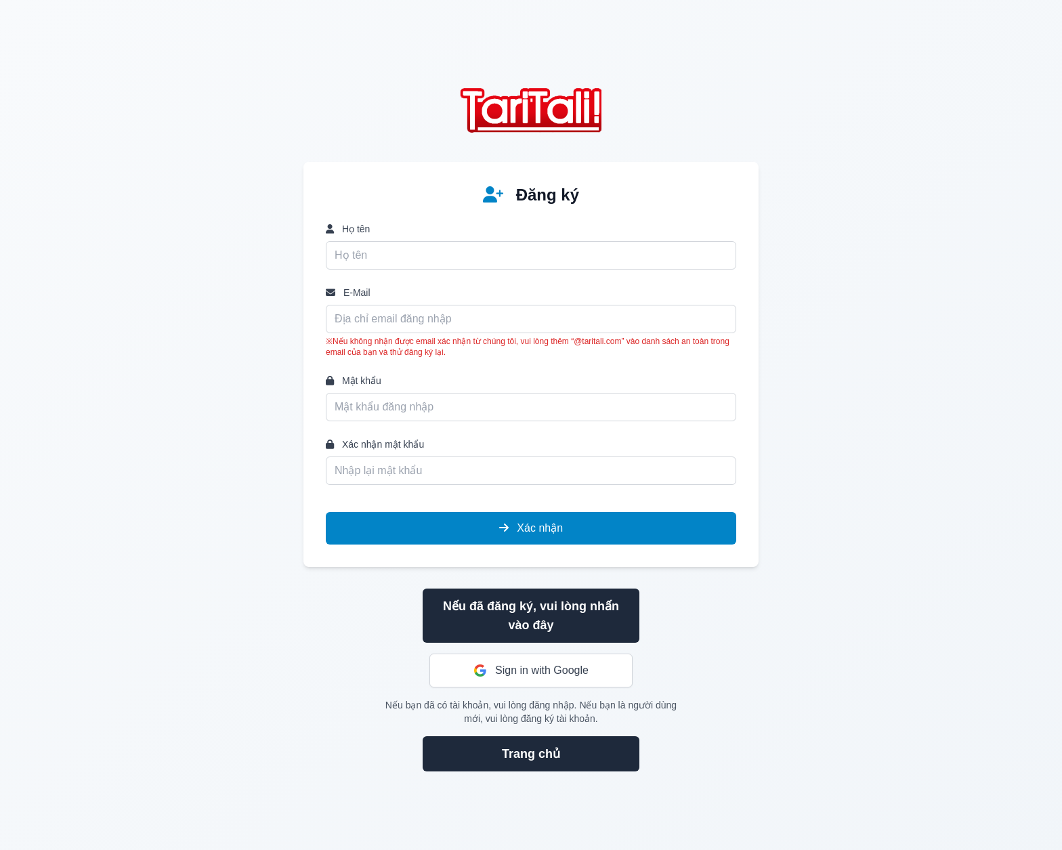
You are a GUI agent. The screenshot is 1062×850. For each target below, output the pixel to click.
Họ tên (348, 229)
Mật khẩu (353, 380)
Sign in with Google (531, 670)
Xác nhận (531, 528)
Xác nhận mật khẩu (375, 444)
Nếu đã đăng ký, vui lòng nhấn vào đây (531, 615)
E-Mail (348, 292)
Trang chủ (531, 754)
